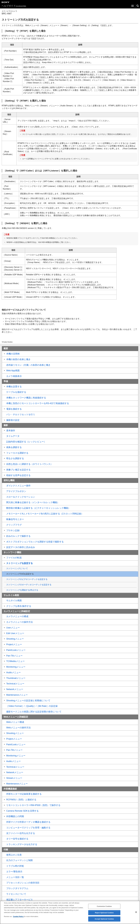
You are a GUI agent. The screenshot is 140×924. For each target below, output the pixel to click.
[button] (137, 6)
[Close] (136, 914)
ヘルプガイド (14, 6)
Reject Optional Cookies (104, 915)
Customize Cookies (104, 908)
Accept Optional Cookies (104, 921)
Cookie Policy (18, 918)
